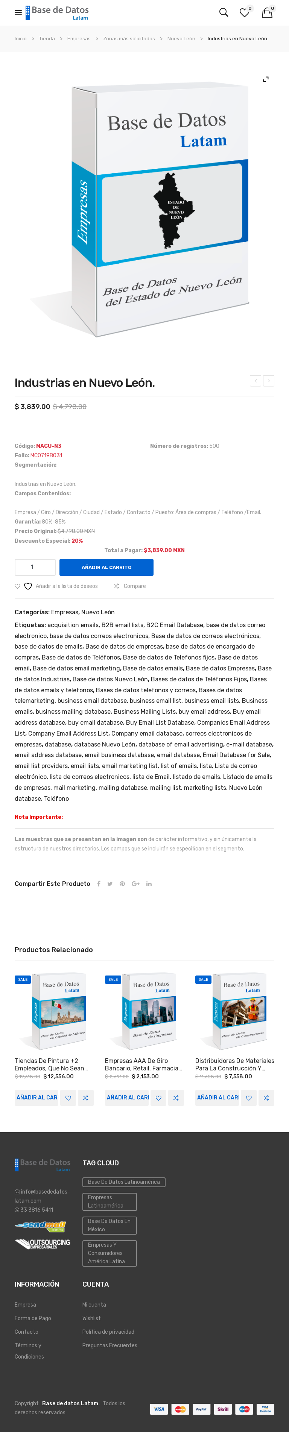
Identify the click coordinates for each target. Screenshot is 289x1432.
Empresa (25, 1305)
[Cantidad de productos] (35, 567)
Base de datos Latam (70, 1403)
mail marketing (74, 787)
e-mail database (249, 744)
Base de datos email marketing (76, 668)
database (58, 744)
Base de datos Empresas (220, 668)
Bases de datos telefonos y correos (146, 690)
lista (206, 765)
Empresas (79, 38)
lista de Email (151, 776)
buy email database (95, 722)
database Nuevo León (104, 744)
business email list (155, 700)
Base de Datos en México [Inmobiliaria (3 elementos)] (109, 1225)
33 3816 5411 (36, 1210)
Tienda (47, 38)
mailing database (123, 787)
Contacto (26, 1332)
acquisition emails (73, 625)
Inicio (21, 38)
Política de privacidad (108, 1332)
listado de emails (196, 776)
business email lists (211, 700)
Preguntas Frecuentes (109, 1345)
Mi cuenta (94, 1305)
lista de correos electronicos (89, 776)
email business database (119, 755)
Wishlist (91, 1318)
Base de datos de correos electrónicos (205, 636)
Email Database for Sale (236, 755)
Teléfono (56, 798)
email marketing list (130, 765)
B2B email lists (122, 625)
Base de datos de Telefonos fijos (168, 657)
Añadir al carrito (107, 567)
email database (178, 755)
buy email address (204, 711)
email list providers (41, 765)
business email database (92, 700)
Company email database (147, 733)
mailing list (165, 787)
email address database (48, 755)
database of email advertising (180, 744)
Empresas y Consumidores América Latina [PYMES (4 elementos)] (106, 1253)
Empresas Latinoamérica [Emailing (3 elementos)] (105, 1201)
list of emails (179, 765)
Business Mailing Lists (145, 711)
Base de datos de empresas (124, 646)
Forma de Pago (33, 1318)
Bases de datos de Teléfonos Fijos (199, 679)
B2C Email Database (174, 625)
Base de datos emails (153, 668)
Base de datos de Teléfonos (81, 657)
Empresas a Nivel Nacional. (256, 381)
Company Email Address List (68, 733)
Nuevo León (181, 38)
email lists (85, 765)
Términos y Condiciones (29, 1351)
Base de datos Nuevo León (110, 679)
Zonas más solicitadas (129, 38)
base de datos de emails (48, 646)
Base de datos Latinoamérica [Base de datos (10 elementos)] (124, 1182)
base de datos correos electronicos (99, 636)
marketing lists (205, 787)
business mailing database (73, 711)
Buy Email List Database (160, 722)
